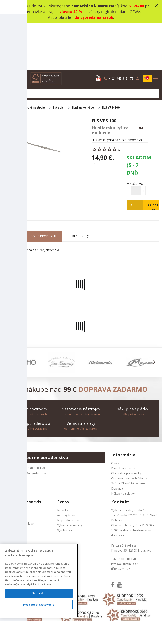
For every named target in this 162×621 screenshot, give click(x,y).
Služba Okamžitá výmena (128, 437)
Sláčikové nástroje (32, 61)
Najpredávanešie (68, 474)
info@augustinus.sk (33, 427)
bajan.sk (136, 612)
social (123, 612)
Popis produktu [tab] (43, 190)
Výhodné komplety (69, 479)
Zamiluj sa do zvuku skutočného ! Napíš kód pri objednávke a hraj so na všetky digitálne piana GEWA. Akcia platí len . (81, 11)
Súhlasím (39, 593)
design (90, 612)
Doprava (117, 443)
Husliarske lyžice (83, 61)
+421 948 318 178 (32, 422)
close (156, 5)
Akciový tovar (66, 469)
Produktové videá (123, 422)
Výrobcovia (64, 484)
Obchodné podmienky (126, 427)
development (107, 612)
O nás (115, 417)
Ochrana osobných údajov (129, 432)
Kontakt (8, 464)
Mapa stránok (12, 469)
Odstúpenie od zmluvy (18, 478)
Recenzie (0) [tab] (81, 190)
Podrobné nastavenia (38, 604)
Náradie (58, 61)
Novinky (62, 464)
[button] (8, 316)
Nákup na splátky (123, 448)
